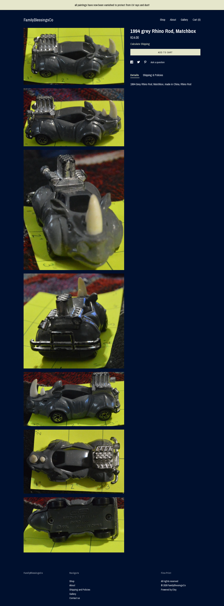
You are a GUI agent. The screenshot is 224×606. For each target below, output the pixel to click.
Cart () (197, 20)
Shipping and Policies (79, 589)
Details (134, 75)
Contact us (74, 598)
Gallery (184, 20)
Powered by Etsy (168, 589)
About (173, 20)
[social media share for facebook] (132, 62)
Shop (162, 20)
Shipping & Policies (153, 75)
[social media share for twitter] (138, 62)
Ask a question (158, 62)
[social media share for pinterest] (145, 62)
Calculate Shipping (140, 44)
